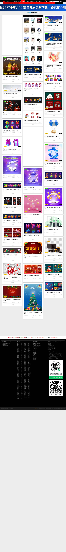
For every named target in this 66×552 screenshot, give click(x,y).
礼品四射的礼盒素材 (31, 258)
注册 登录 (61, 3)
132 (44, 1)
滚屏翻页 (57, 3)
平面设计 (20, 3)
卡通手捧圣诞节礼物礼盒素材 (12, 347)
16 (46, 1)
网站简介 (49, 343)
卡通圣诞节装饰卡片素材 (15, 388)
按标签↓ (9, 3)
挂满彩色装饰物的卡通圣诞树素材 (15, 441)
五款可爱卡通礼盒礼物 (29, 311)
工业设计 (44, 3)
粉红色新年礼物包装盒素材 (32, 116)
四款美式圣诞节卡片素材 (15, 146)
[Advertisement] (12, 35)
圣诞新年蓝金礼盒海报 (14, 62)
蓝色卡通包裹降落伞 (32, 186)
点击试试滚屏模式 (54, 337)
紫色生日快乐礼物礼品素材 (15, 289)
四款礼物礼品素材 (30, 146)
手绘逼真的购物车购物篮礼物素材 (35, 353)
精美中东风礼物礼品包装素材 (31, 102)
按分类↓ (5, 3)
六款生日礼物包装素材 (10, 182)
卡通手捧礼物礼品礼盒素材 (30, 367)
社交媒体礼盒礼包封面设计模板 (14, 101)
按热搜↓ (12, 3)
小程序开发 (36, 1)
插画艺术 (36, 3)
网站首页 (15, 1)
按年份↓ (16, 3)
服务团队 (49, 344)
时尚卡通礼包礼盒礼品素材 (15, 118)
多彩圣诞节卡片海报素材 (33, 409)
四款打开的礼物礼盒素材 (30, 270)
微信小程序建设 (50, 346)
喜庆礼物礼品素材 (9, 164)
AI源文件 (27, 1)
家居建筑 (40, 3)
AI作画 (33, 3)
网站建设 (39, 1)
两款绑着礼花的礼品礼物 (30, 204)
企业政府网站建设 (51, 345)
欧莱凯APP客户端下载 (52, 348)
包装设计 (28, 3)
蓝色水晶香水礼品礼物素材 (33, 230)
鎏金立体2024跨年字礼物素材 (14, 369)
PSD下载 (31, 1)
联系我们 (49, 349)
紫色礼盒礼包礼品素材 (10, 247)
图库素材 (23, 1)
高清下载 (53, 3)
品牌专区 (48, 3)
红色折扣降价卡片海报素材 (13, 405)
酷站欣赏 (19, 1)
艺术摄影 (24, 3)
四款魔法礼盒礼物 (13, 262)
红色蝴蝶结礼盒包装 (31, 162)
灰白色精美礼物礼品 (29, 132)
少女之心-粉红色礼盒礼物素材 (33, 297)
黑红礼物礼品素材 (9, 307)
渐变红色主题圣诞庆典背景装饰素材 (32, 428)
